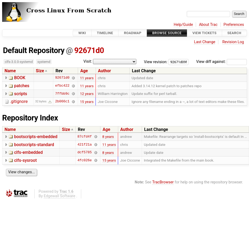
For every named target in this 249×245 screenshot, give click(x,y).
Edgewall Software (59, 196)
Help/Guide (183, 24)
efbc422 (62, 85)
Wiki (82, 33)
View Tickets (205, 33)
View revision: (156, 61)
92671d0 (89, 50)
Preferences (233, 24)
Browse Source (167, 33)
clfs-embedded (28, 152)
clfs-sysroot (25, 160)
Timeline (105, 33)
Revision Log (233, 42)
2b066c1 (62, 101)
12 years (86, 93)
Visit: (87, 61)
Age (84, 70)
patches (21, 85)
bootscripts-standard (34, 144)
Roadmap (132, 33)
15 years (86, 101)
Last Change (204, 42)
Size (40, 70)
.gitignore (19, 101)
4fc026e (84, 160)
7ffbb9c (62, 93)
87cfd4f (84, 136)
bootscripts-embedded (35, 136)
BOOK (19, 77)
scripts (20, 93)
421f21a (84, 144)
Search (234, 33)
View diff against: (221, 61)
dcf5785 (84, 152)
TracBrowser (163, 182)
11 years (86, 78)
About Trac (208, 24)
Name (10, 70)
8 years (108, 136)
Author (104, 70)
